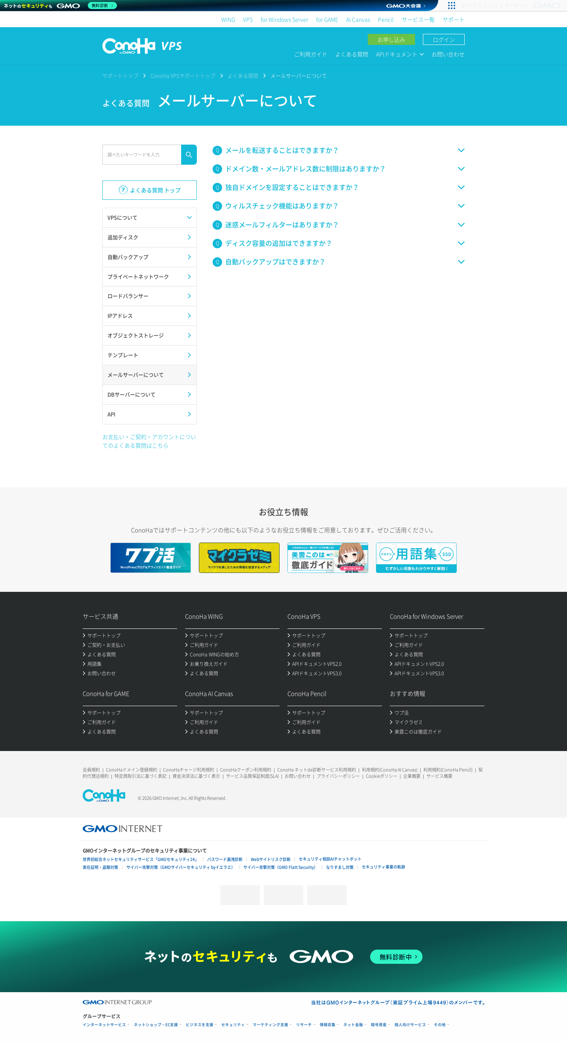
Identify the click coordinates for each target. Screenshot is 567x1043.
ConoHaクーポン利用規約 (245, 769)
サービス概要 (439, 776)
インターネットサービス (104, 1024)
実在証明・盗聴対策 (100, 867)
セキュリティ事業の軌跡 (383, 867)
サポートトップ (120, 75)
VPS (248, 19)
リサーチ (304, 1024)
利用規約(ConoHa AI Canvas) (389, 769)
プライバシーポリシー (338, 776)
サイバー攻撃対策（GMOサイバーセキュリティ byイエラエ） (180, 867)
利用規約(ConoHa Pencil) (447, 769)
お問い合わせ (448, 54)
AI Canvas (358, 19)
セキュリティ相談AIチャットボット (330, 859)
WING (228, 19)
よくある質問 (351, 54)
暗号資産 (379, 1024)
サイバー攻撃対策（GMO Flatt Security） (280, 867)
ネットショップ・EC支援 (156, 1024)
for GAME (327, 19)
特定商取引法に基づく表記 (141, 776)
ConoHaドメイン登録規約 (131, 769)
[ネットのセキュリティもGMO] (60, 5)
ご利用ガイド (310, 54)
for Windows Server (284, 19)
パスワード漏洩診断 (225, 859)
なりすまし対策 (340, 867)
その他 (440, 1024)
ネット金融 (353, 1024)
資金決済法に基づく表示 (196, 776)
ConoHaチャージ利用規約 (188, 769)
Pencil (386, 19)
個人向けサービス (410, 1024)
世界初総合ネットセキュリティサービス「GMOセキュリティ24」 (141, 859)
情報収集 (327, 1024)
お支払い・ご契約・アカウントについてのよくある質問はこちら (149, 441)
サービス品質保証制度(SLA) (252, 776)
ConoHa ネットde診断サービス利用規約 (316, 769)
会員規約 (91, 769)
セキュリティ (233, 1024)
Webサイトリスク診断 (271, 859)
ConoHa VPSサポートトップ (182, 75)
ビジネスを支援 (199, 1024)
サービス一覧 (418, 19)
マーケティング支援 (270, 1024)
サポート (454, 19)
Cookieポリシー (381, 776)
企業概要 (412, 776)
